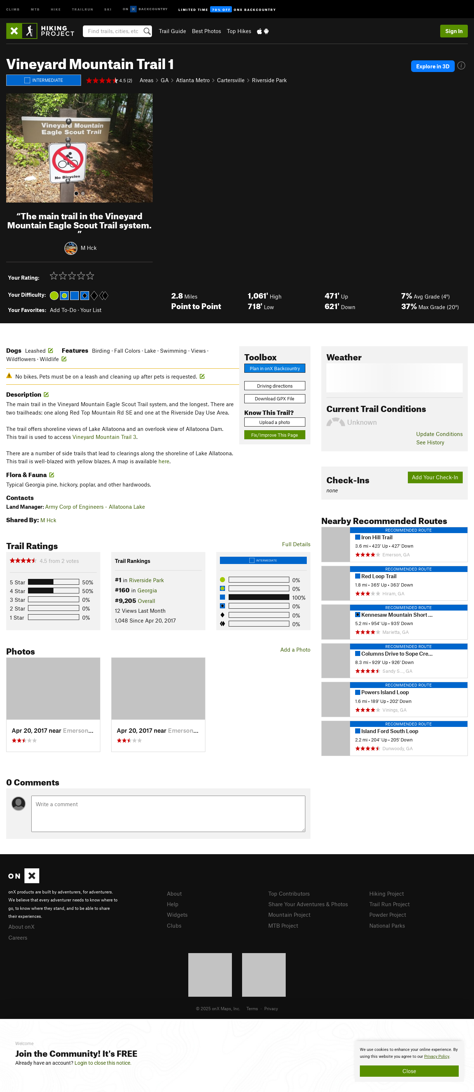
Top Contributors (289, 893)
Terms (252, 1008)
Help (172, 904)
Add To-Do (63, 310)
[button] (13, 148)
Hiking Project (386, 893)
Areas (146, 80)
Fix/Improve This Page (274, 435)
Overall (146, 600)
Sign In (454, 31)
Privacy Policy (436, 1056)
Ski (108, 9)
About (174, 893)
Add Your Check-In (435, 477)
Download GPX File (274, 398)
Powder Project (387, 914)
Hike (56, 9)
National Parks (387, 925)
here (163, 461)
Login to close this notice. (103, 1063)
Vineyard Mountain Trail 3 (104, 436)
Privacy (271, 1008)
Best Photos (206, 31)
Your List (90, 310)
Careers (17, 937)
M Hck (89, 247)
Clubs (174, 925)
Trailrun (82, 9)
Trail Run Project (389, 904)
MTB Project (283, 925)
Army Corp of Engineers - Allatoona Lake (95, 506)
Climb (13, 9)
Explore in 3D (433, 66)
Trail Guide (172, 31)
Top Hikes (239, 31)
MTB (35, 9)
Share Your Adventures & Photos (308, 904)
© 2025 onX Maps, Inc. (218, 1008)
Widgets (177, 914)
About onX (21, 926)
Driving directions (275, 386)
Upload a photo (274, 422)
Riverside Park (269, 80)
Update (439, 434)
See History (430, 442)
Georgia (147, 590)
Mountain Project (289, 914)
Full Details (296, 544)
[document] (409, 1061)
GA (165, 80)
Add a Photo (295, 649)
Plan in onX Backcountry (275, 368)
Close (409, 1071)
